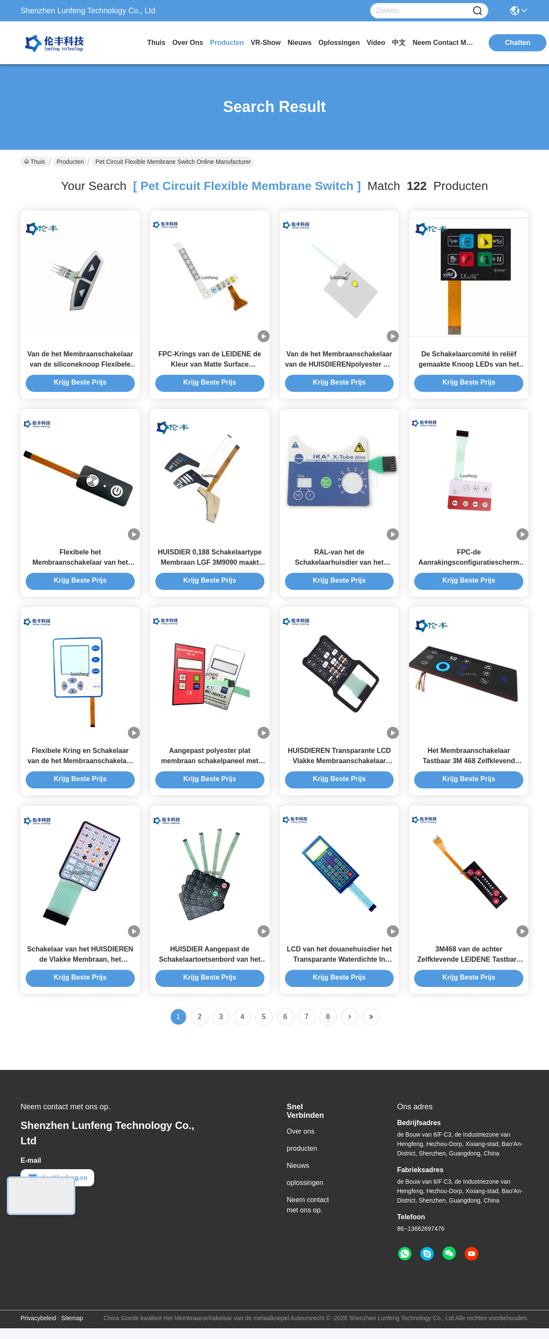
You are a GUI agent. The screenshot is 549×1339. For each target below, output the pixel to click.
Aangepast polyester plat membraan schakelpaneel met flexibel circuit (209, 769)
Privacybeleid (38, 1328)
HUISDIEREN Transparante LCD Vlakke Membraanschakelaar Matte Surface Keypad (339, 769)
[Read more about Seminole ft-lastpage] (371, 1027)
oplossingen (339, 42)
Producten (70, 161)
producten (227, 42)
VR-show (266, 42)
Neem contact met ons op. (308, 1215)
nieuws (300, 42)
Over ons (301, 1142)
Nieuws (298, 1176)
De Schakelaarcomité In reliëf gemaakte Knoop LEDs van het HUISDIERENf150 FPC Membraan (469, 367)
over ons (187, 42)
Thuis (156, 42)
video (376, 42)
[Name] (477, 11)
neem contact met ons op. (444, 42)
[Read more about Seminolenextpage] (349, 1027)
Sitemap (72, 1328)
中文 (399, 42)
